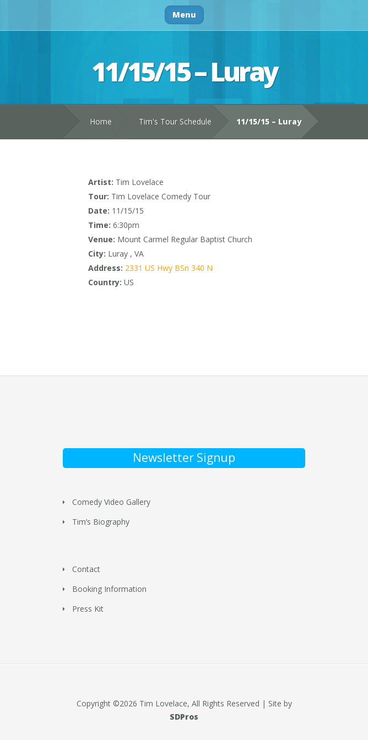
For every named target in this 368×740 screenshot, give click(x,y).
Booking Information (109, 589)
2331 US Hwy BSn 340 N (169, 268)
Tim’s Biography (100, 521)
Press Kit (88, 608)
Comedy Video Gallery (111, 502)
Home (101, 121)
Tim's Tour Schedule (175, 121)
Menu (184, 14)
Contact (86, 569)
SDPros (184, 716)
